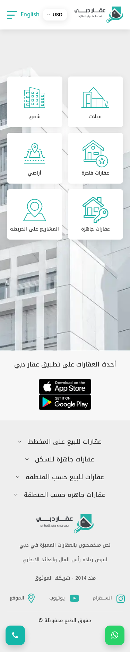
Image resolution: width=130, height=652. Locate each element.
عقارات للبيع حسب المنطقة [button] (65, 477)
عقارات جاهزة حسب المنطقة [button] (64, 495)
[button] (12, 14)
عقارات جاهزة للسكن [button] (64, 459)
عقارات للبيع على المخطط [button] (65, 441)
